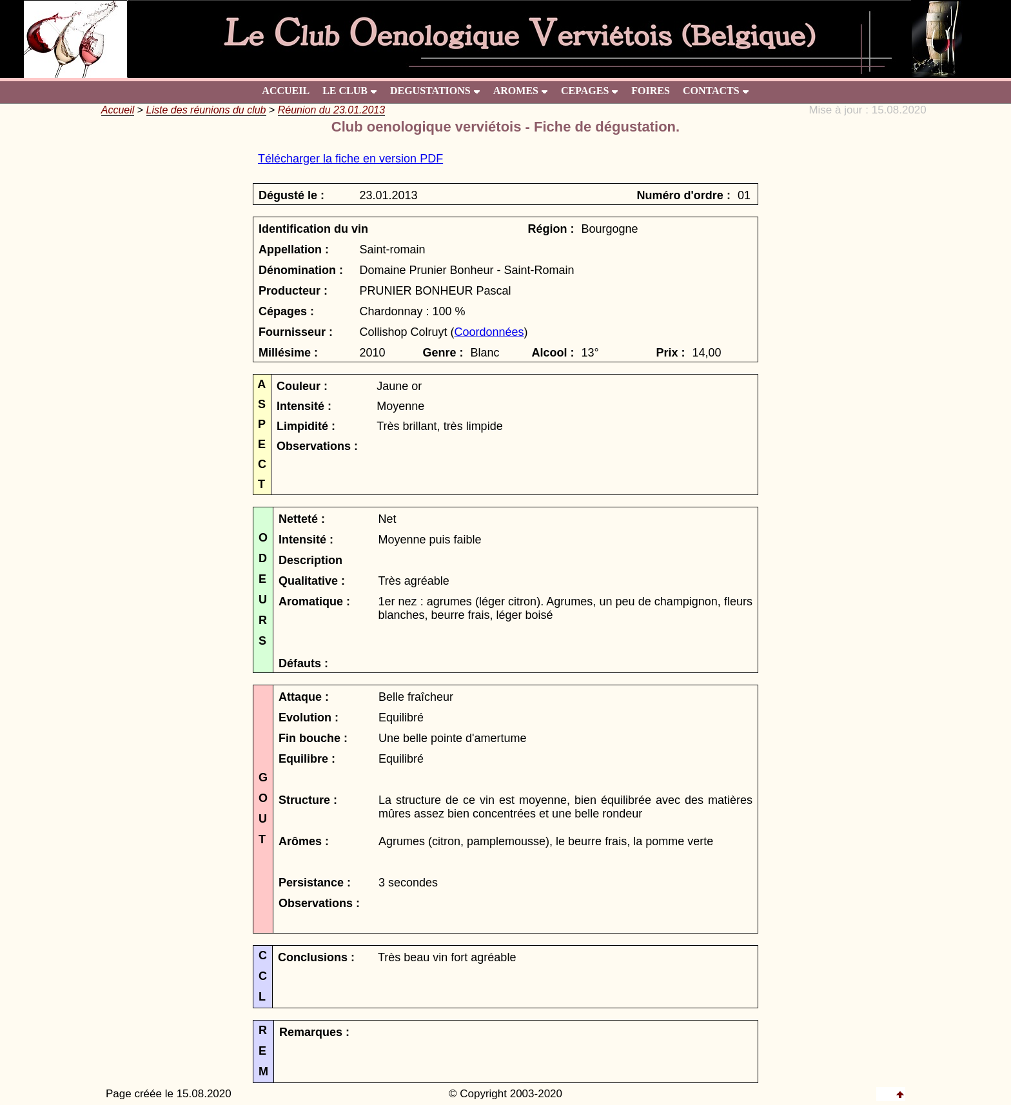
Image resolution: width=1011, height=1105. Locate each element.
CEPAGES (589, 90)
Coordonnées (489, 332)
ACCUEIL (285, 90)
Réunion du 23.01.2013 (331, 109)
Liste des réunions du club (206, 109)
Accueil (118, 109)
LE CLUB (349, 90)
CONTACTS (716, 90)
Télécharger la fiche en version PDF (350, 158)
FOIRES (650, 90)
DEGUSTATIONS (435, 90)
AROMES (520, 90)
